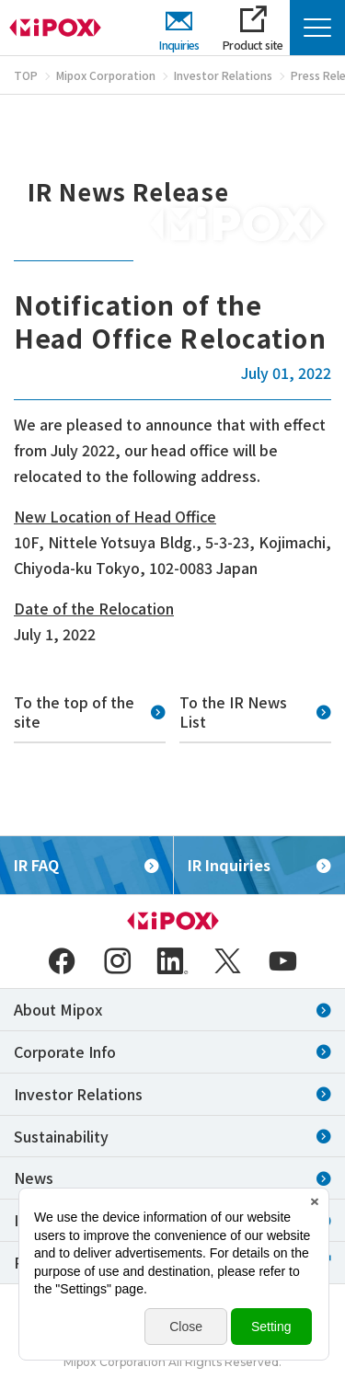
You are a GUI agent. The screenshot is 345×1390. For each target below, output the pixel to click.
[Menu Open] (317, 27)
